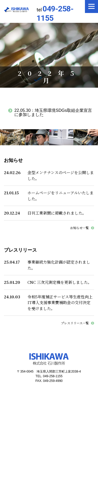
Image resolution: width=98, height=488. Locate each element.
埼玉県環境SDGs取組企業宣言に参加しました (53, 112)
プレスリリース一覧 (75, 323)
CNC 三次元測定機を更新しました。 (59, 282)
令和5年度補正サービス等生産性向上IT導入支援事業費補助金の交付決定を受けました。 (60, 302)
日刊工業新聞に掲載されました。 (56, 213)
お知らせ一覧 (79, 227)
